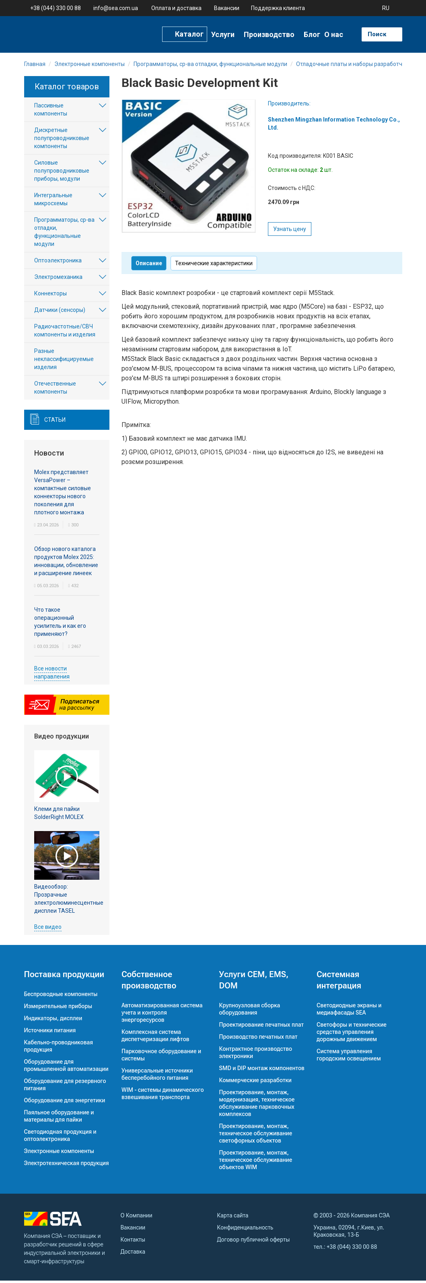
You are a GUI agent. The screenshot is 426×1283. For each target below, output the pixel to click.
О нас (333, 34)
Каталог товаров (67, 89)
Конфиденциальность (245, 1230)
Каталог (189, 34)
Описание (149, 265)
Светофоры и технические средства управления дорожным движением (352, 1034)
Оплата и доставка (176, 8)
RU (385, 8)
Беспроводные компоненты (61, 996)
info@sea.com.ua (115, 8)
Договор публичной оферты (253, 1242)
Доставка (133, 1254)
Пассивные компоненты (50, 112)
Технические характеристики (214, 265)
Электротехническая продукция (66, 1165)
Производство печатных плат (258, 1039)
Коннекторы (50, 296)
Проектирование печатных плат (261, 1027)
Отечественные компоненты (55, 390)
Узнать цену (289, 231)
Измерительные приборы (58, 1008)
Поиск (377, 33)
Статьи (55, 422)
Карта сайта (233, 1218)
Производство (269, 34)
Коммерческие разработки (255, 1082)
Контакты (133, 1242)
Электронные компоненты (59, 1153)
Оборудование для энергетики (64, 1102)
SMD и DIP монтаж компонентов (262, 1070)
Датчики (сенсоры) (59, 312)
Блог (312, 34)
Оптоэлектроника (58, 263)
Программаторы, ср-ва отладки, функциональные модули (64, 234)
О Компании (136, 1218)
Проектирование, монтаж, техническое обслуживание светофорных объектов (255, 1135)
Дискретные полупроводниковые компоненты (61, 140)
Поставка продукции (64, 977)
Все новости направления (52, 675)
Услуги (223, 34)
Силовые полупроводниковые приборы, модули (61, 173)
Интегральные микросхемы (53, 201)
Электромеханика (58, 279)
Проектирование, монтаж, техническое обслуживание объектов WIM (255, 1162)
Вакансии (226, 8)
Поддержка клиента (278, 8)
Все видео (48, 929)
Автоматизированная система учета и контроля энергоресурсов (162, 1015)
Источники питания (50, 1032)
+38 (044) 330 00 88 (55, 8)
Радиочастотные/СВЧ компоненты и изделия (64, 333)
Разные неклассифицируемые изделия (64, 361)
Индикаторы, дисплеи (53, 1020)
